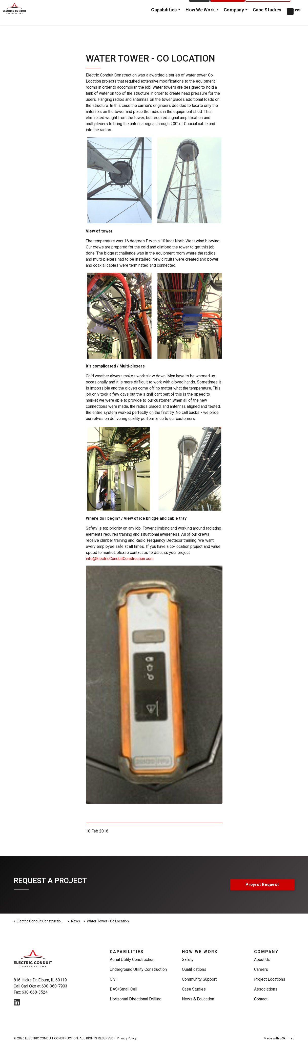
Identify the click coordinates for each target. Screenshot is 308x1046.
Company (234, 19)
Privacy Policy (126, 1038)
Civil (113, 979)
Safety (188, 959)
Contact (199, 6)
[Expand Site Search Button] (299, 6)
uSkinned (287, 1038)
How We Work (200, 19)
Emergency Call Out (268, 6)
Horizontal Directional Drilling (136, 999)
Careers (261, 969)
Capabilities (164, 19)
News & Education (198, 999)
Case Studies (267, 19)
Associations (265, 989)
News (294, 19)
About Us (262, 959)
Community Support (199, 979)
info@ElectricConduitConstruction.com (120, 558)
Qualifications (194, 969)
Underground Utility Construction (138, 969)
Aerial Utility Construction (132, 959)
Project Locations (269, 979)
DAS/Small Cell (123, 989)
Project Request (227, 6)
